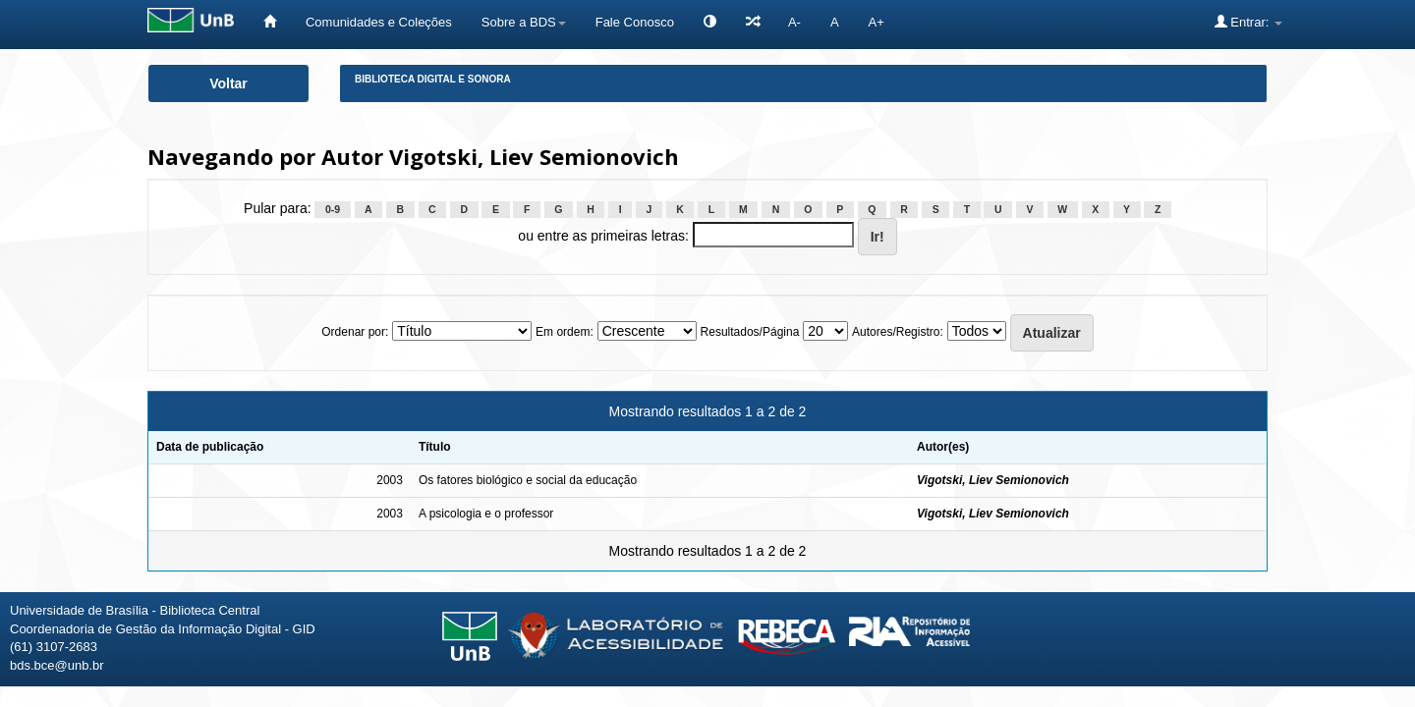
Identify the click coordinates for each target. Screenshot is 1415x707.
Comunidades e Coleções (379, 22)
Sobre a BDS (523, 22)
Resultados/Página (750, 332)
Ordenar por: (354, 332)
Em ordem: (565, 332)
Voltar (228, 83)
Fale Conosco (634, 22)
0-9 (332, 209)
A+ (876, 22)
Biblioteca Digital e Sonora (433, 79)
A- (794, 22)
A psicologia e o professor (486, 513)
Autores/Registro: (897, 332)
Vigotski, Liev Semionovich (993, 480)
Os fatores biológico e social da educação (528, 480)
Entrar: (1248, 21)
